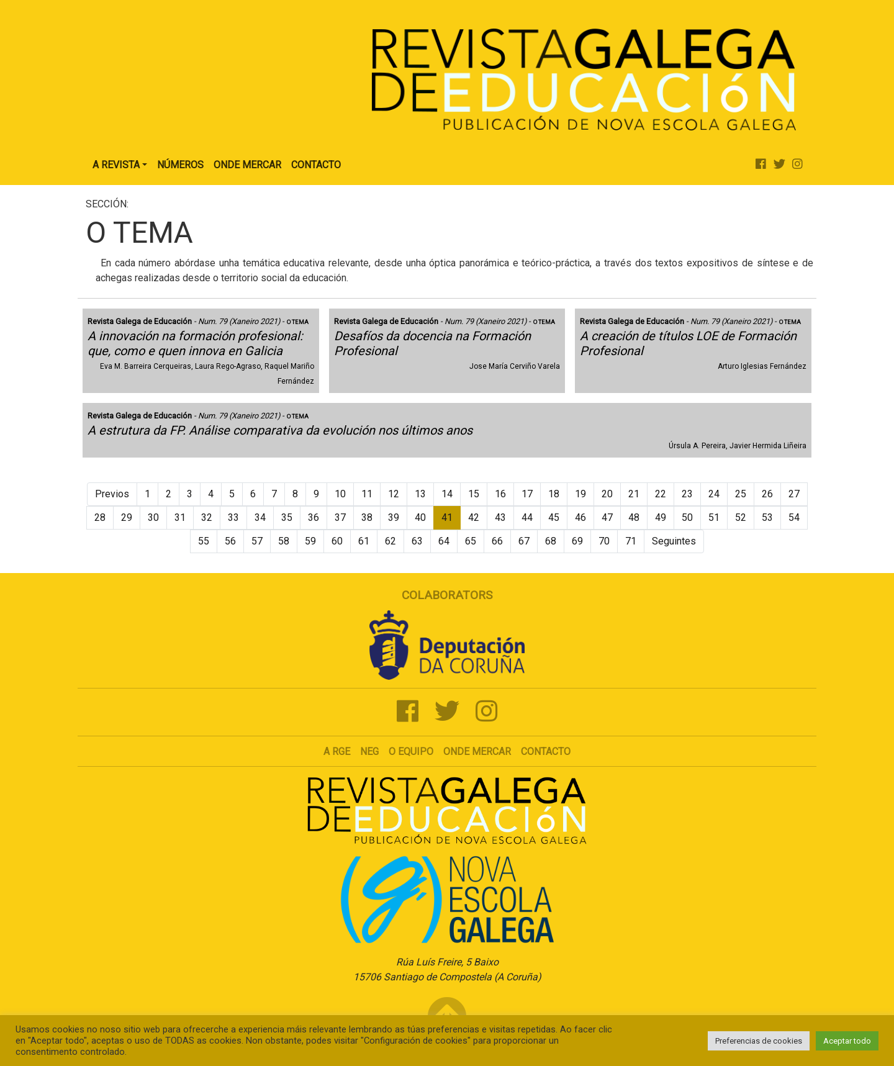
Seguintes (674, 541)
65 (470, 541)
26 (767, 494)
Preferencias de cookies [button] (758, 1041)
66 (497, 541)
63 (417, 541)
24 (714, 494)
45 (553, 517)
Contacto (316, 165)
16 (500, 494)
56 (230, 541)
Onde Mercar (247, 165)
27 (794, 494)
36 (313, 517)
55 (203, 541)
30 (153, 517)
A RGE (336, 751)
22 (660, 494)
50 (687, 517)
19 (580, 494)
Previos (112, 494)
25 (740, 494)
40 (420, 517)
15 (473, 494)
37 (340, 517)
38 (366, 517)
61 (363, 541)
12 (393, 494)
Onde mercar (477, 751)
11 (366, 494)
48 (633, 517)
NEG (369, 751)
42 (473, 517)
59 (310, 541)
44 (527, 517)
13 (420, 494)
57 (257, 541)
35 (286, 517)
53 (767, 517)
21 (633, 494)
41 (447, 517)
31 (180, 517)
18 (553, 494)
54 (794, 517)
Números (180, 165)
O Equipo (411, 751)
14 (447, 494)
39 (393, 517)
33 (233, 517)
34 (260, 517)
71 (630, 541)
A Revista (116, 165)
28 (100, 517)
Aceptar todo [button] (847, 1041)
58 (283, 541)
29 (126, 517)
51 (714, 517)
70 (604, 541)
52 (740, 517)
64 (443, 541)
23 (687, 494)
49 (660, 517)
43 (500, 517)
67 (524, 541)
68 (550, 541)
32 (206, 517)
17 (527, 494)
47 (607, 517)
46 (580, 517)
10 (340, 494)
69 (577, 541)
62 (390, 541)
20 (607, 494)
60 (337, 541)
